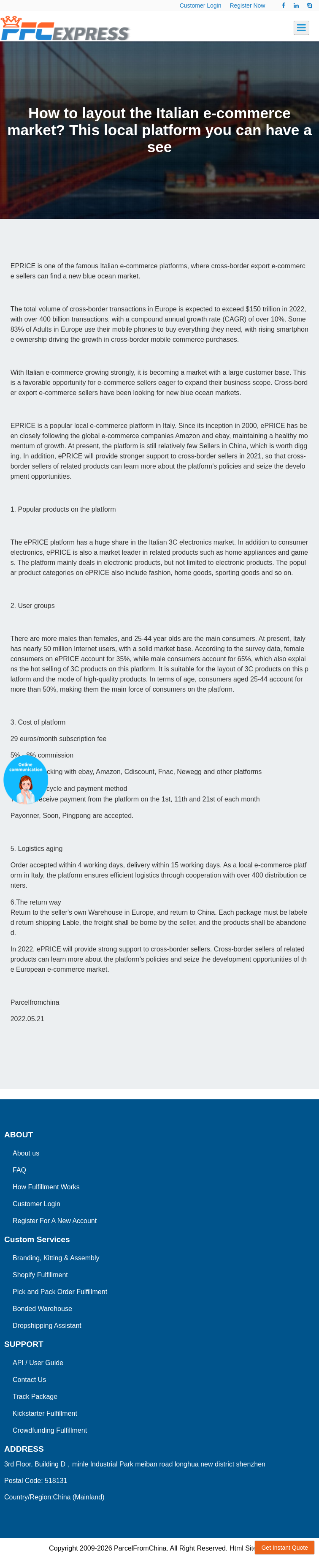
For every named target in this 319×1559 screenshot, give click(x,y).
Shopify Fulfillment (40, 1274)
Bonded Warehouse (42, 1308)
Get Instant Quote (284, 1547)
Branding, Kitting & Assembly (56, 1258)
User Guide (46, 1362)
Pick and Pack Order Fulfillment (60, 1291)
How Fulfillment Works (46, 1187)
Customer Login (201, 5)
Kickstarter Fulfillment (45, 1413)
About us (26, 1153)
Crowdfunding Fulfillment (50, 1430)
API (18, 1362)
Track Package (35, 1396)
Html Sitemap (250, 1548)
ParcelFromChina (140, 1548)
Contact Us (29, 1379)
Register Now (247, 5)
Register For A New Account (55, 1220)
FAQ (19, 1170)
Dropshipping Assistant (47, 1325)
